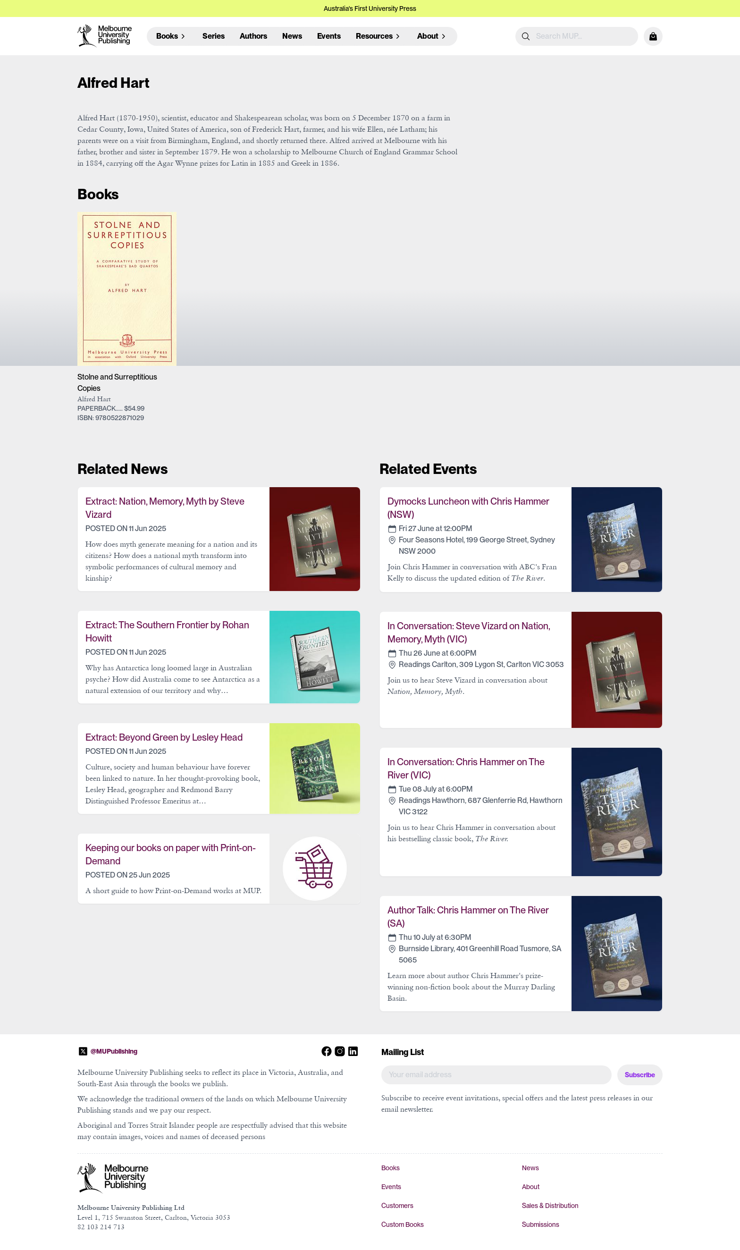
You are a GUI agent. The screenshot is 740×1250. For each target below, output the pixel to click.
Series (213, 36)
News (292, 36)
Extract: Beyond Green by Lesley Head (164, 737)
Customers (397, 1205)
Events (329, 36)
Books (390, 1168)
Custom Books (402, 1224)
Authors (253, 36)
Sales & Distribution (550, 1205)
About (530, 1187)
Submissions (540, 1224)
